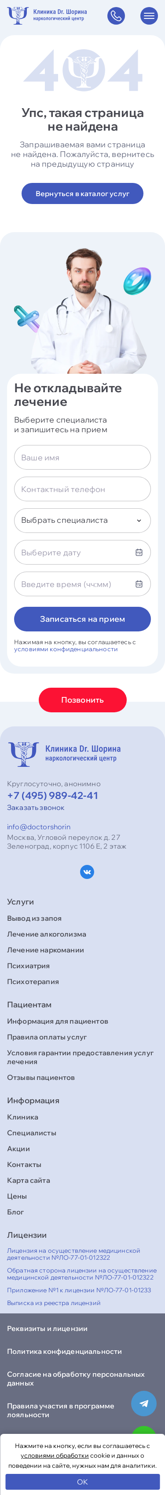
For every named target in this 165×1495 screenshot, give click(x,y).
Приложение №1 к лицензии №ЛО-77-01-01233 (79, 1290)
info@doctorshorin (38, 826)
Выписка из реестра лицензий (54, 1302)
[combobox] (82, 520)
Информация (33, 1100)
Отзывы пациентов (41, 1077)
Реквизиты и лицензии (47, 1328)
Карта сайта (28, 1180)
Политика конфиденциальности (64, 1351)
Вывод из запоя (34, 918)
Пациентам (29, 1005)
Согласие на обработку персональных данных (76, 1378)
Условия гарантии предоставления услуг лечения (80, 1057)
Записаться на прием (82, 619)
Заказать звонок (36, 807)
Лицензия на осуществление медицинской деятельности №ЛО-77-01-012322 (73, 1254)
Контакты (24, 1164)
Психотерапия (33, 981)
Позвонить (82, 700)
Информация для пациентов (57, 1021)
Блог (15, 1211)
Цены (17, 1196)
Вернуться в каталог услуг (82, 193)
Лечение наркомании (45, 949)
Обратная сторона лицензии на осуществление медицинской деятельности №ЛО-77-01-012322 (82, 1274)
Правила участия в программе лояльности (60, 1410)
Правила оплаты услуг (47, 1036)
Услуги (20, 902)
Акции (18, 1148)
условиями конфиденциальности (66, 649)
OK (82, 1481)
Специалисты (31, 1132)
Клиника (22, 1116)
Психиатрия (28, 965)
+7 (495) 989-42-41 (52, 795)
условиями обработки (55, 1455)
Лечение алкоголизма (46, 934)
